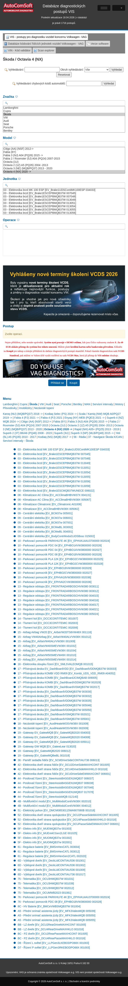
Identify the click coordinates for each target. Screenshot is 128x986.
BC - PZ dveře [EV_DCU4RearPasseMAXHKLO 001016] (51, 938)
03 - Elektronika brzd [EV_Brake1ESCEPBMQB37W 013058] (54, 486)
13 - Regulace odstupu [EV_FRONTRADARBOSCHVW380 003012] (58, 591)
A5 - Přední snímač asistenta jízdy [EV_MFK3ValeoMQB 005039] (56, 911)
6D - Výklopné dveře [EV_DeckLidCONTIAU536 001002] (51, 865)
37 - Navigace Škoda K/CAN (105, 436)
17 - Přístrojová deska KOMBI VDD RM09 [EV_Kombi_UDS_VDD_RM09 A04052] (66, 673)
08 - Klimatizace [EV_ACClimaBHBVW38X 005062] (48, 508)
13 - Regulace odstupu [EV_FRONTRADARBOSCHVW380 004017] (58, 604)
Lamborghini (64, 107)
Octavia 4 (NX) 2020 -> (64, 171)
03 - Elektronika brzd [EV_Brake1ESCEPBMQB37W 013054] (64, 206)
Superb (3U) (61, 433)
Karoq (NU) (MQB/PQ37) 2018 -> (23, 413)
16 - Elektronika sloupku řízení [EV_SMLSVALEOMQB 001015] (55, 664)
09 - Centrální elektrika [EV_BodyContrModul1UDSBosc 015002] (56, 536)
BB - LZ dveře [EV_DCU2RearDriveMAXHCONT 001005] (52, 924)
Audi (64, 121)
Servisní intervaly (103, 404)
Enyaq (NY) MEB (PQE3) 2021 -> (84, 417)
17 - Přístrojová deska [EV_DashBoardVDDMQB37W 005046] (55, 705)
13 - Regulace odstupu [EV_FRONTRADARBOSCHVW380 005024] (58, 613)
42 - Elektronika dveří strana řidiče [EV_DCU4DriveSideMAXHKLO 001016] (62, 769)
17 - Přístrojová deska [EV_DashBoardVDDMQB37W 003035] (55, 700)
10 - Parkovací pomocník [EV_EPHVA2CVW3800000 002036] (55, 582)
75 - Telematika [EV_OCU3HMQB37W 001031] (46, 878)
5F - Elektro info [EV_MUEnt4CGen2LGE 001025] (47, 833)
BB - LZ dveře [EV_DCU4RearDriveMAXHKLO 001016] (51, 929)
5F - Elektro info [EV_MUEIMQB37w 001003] (44, 828)
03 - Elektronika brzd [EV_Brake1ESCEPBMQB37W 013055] (64, 209)
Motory (119, 404)
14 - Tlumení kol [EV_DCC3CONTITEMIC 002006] (48, 627)
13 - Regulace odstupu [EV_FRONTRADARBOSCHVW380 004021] (58, 609)
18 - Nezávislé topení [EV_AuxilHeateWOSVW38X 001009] (53, 723)
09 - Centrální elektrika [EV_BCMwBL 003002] (45, 527)
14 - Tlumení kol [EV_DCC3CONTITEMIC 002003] (48, 622)
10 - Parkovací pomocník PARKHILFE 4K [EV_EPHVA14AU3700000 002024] (64, 540)
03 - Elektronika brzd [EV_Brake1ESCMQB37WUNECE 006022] (56, 490)
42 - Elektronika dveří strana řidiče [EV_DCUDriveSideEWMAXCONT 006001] (64, 773)
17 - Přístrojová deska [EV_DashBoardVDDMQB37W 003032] (55, 696)
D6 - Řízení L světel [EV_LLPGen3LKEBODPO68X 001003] (53, 942)
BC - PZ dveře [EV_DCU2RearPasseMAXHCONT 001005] (53, 933)
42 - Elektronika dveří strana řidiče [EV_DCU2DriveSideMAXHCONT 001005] (64, 764)
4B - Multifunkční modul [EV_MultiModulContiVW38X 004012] (54, 805)
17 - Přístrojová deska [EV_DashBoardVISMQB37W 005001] (54, 719)
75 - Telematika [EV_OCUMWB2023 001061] (44, 892)
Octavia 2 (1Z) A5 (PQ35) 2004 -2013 (64, 165)
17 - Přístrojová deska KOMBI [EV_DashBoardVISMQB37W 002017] (59, 687)
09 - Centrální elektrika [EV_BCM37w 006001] (45, 517)
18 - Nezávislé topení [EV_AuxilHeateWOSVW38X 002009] (53, 728)
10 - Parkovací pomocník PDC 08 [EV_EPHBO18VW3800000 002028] (60, 554)
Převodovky (10, 408)
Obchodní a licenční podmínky (84, 981)
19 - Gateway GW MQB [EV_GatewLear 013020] (47, 746)
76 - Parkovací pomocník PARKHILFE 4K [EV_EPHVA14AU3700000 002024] (64, 897)
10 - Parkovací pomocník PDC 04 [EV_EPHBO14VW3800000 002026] (60, 545)
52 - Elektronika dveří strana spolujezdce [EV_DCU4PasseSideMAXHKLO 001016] (67, 819)
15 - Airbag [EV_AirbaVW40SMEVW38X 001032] (47, 645)
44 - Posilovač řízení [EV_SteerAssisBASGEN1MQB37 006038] (56, 783)
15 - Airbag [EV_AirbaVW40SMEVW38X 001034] (47, 650)
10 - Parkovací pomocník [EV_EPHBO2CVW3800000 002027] (55, 572)
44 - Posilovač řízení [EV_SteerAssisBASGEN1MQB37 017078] (56, 792)
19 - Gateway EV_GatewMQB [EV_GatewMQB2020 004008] (54, 737)
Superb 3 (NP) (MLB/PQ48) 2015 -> (92, 433)
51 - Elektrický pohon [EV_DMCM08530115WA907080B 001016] (56, 810)
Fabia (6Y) (64, 152)
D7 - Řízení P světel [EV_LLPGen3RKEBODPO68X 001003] (54, 947)
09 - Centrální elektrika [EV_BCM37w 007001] (45, 522)
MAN (87, 404)
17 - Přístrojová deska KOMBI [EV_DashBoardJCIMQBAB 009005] (58, 677)
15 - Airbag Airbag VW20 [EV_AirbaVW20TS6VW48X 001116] (55, 632)
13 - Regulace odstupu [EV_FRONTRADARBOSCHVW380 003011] (58, 586)
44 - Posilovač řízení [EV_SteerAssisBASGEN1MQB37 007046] (56, 787)
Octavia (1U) (64, 162)
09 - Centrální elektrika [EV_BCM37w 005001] (45, 513)
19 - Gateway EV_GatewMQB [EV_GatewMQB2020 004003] (54, 732)
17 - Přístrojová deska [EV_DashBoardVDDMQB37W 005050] (55, 709)
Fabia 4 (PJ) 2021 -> (26, 417)
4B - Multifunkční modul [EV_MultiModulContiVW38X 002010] (54, 801)
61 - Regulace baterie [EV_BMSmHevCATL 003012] (49, 851)
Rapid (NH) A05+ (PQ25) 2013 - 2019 (96, 429)
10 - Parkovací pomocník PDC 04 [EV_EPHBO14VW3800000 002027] (60, 549)
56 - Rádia (80, 436)
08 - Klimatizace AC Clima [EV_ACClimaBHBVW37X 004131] (54, 495)
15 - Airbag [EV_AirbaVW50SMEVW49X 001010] (47, 655)
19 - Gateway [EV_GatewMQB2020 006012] (44, 750)
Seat (64, 124)
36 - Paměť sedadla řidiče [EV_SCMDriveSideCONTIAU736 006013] (59, 760)
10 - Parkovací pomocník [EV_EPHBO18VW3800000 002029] (55, 568)
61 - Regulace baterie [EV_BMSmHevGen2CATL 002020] (52, 856)
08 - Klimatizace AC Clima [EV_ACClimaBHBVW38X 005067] (54, 499)
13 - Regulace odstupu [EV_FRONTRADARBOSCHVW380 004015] (58, 595)
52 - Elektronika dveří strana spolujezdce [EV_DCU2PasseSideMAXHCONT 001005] (68, 815)
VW (64, 117)
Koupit (73, 382)
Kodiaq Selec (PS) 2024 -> (61, 413)
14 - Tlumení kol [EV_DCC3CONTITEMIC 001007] (48, 618)
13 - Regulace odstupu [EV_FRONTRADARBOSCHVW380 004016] (58, 600)
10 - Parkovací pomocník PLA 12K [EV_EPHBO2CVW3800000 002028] (60, 563)
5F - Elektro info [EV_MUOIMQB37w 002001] (45, 842)
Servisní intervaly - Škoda (18, 440)
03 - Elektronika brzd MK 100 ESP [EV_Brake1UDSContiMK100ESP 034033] (64, 190)
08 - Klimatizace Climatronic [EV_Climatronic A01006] (50, 504)
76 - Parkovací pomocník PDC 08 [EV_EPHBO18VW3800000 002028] (60, 901)
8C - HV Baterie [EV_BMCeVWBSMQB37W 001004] (49, 906)
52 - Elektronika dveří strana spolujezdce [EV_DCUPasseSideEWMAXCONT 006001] (69, 824)
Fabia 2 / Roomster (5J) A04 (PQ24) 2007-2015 (64, 158)
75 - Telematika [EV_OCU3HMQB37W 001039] (46, 883)
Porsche (64, 127)
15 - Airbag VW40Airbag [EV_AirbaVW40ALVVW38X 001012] (54, 636)
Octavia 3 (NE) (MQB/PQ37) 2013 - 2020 (64, 168)
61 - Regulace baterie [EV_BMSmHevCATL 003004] (49, 846)
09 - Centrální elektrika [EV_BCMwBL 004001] (45, 531)
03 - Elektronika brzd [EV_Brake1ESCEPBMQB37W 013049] (64, 199)
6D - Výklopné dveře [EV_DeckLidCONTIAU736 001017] (51, 874)
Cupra (64, 111)
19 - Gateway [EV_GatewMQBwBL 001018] (44, 755)
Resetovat (64, 74)
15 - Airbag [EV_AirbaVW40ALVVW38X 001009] (46, 641)
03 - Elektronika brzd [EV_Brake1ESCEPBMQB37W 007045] (64, 193)
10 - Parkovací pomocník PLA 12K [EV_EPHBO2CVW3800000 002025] (60, 559)
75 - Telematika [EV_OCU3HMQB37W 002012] (46, 888)
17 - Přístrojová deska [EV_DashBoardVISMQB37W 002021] (54, 714)
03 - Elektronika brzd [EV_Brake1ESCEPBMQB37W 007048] (64, 196)
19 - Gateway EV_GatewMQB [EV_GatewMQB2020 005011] (54, 741)
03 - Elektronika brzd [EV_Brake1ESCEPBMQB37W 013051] (64, 203)
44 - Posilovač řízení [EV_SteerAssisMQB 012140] (48, 796)
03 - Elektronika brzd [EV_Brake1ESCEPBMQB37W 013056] (64, 213)
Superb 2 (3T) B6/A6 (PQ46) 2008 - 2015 (27, 433)
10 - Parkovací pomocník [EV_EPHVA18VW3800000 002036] (54, 577)
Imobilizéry (25, 408)
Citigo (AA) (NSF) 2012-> (64, 148)
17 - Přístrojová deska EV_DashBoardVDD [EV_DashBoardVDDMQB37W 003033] (67, 668)
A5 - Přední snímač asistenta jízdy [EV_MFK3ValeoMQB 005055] (56, 920)
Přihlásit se (57, 382)
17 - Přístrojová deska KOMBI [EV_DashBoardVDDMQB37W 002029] (59, 682)
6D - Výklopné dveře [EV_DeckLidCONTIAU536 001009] (51, 869)
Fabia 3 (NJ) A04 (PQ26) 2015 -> (64, 155)
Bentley (64, 130)
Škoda (64, 114)
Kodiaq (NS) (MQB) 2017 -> (54, 436)
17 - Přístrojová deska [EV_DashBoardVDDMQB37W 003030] (55, 691)
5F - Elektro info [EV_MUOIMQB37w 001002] (45, 837)
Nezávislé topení (44, 408)
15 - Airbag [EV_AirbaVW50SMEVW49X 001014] (47, 659)
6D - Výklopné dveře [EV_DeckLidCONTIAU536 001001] (51, 860)
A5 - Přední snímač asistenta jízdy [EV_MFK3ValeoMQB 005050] (56, 915)
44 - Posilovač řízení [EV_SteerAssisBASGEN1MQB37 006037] (56, 778)
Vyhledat (117, 69)
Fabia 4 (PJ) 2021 (51, 417)
